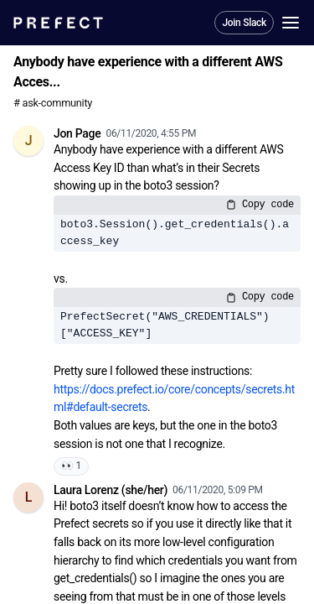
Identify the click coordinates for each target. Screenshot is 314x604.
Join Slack (244, 23)
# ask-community (52, 102)
